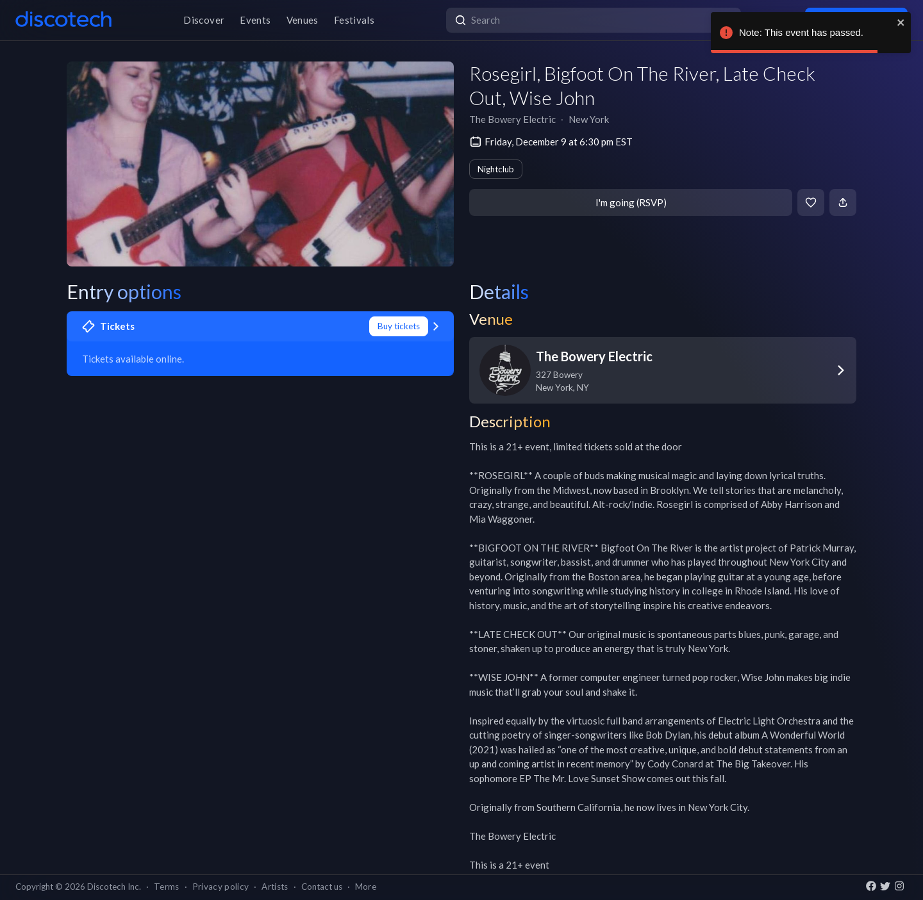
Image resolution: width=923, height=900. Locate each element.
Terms (166, 886)
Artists (275, 886)
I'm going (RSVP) (631, 202)
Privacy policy (220, 886)
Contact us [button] (321, 886)
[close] (901, 22)
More (365, 886)
